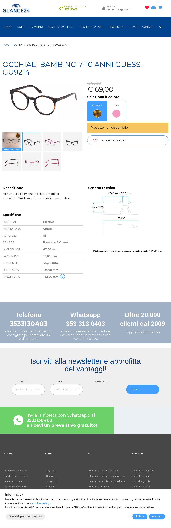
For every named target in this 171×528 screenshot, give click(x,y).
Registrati (124, 9)
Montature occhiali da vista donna (107, 481)
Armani (50, 486)
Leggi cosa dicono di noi (142, 332)
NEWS (133, 26)
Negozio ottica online (15, 470)
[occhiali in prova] (154, 8)
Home (6, 45)
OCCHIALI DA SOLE (91, 26)
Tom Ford (51, 481)
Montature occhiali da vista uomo (107, 476)
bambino (36, 26)
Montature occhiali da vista (103, 470)
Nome (22, 381)
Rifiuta (140, 516)
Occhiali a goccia (141, 481)
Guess (49, 476)
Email (60, 381)
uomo (21, 26)
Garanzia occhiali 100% (15, 486)
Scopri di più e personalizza (25, 516)
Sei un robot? (103, 381)
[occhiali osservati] (148, 8)
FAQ (90, 453)
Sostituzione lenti (61, 26)
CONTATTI (148, 26)
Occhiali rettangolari (143, 470)
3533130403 (28, 324)
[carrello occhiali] (160, 8)
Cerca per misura (12, 481)
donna (7, 26)
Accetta (157, 516)
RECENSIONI (116, 26)
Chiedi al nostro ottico (15, 476)
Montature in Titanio (99, 486)
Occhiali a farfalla (141, 486)
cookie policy (40, 503)
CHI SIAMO (8, 453)
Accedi (111, 9)
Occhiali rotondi (140, 476)
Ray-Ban (50, 470)
